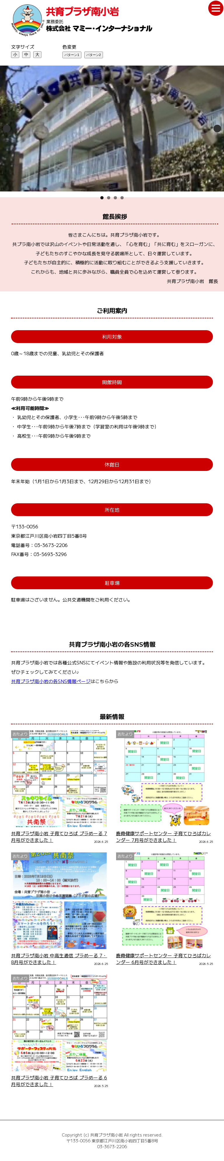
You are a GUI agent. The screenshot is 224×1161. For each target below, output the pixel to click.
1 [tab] (102, 197)
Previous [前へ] (6, 128)
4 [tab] (122, 197)
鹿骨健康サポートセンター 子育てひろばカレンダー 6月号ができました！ (163, 958)
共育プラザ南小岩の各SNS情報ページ (50, 681)
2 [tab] (108, 197)
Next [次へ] (217, 128)
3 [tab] (115, 197)
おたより (20, 734)
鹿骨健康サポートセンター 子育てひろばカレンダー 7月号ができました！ (163, 836)
